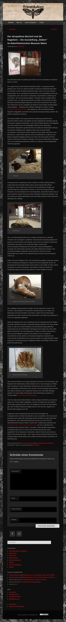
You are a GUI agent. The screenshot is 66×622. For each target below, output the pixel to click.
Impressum (12, 604)
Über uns (19, 22)
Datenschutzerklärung (16, 606)
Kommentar (15, 471)
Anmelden (12, 592)
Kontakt (41, 22)
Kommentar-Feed (15, 596)
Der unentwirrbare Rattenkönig (27, 395)
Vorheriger (11, 29)
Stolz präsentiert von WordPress (28, 615)
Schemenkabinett (27, 443)
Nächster (55, 29)
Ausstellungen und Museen (45, 443)
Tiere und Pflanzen (15, 565)
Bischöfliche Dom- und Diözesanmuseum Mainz (22, 425)
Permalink (36, 445)
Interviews (12, 555)
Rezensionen (13, 558)
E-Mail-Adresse (16, 509)
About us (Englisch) (30, 22)
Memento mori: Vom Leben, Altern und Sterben (39, 575)
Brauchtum (12, 553)
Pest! (16, 584)
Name (13, 498)
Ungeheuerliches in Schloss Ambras (34, 579)
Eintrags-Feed (13, 594)
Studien (11, 562)
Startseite (10, 22)
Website (13, 519)
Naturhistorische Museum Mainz (17, 109)
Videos (11, 567)
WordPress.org (14, 599)
